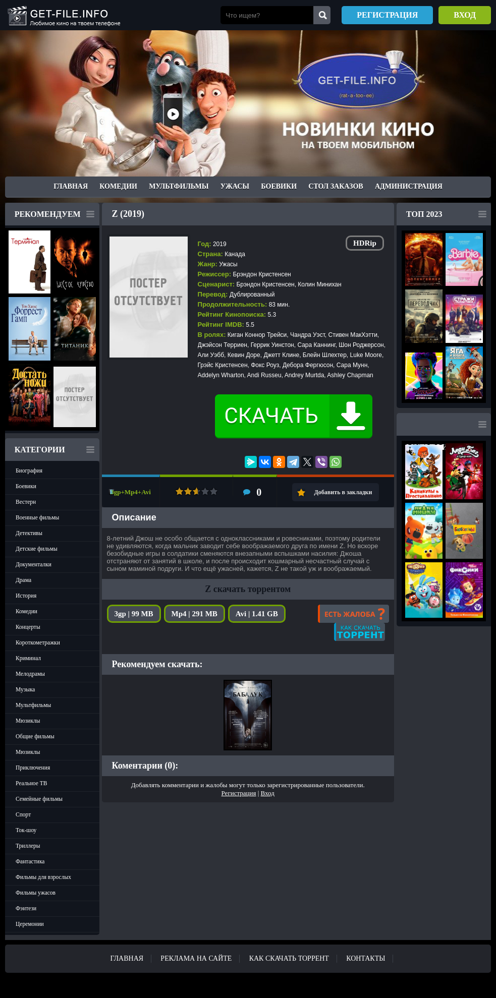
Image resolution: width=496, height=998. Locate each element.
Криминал (28, 658)
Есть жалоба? (353, 614)
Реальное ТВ (31, 783)
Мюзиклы (28, 721)
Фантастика (30, 861)
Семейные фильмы (39, 799)
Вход (465, 15)
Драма (23, 580)
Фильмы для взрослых (43, 877)
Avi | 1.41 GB (257, 614)
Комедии (118, 186)
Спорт (23, 814)
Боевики (279, 186)
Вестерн (26, 502)
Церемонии (30, 924)
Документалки (33, 564)
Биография (29, 470)
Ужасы (235, 186)
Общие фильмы (35, 736)
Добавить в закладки (343, 492)
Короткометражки (38, 642)
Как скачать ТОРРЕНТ (289, 958)
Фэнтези (26, 908)
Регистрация (387, 15)
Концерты (28, 627)
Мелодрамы (30, 674)
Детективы (29, 533)
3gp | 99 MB (134, 614)
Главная (70, 186)
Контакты (365, 958)
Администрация (409, 186)
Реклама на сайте (196, 958)
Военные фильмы (37, 517)
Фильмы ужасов (36, 893)
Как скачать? (359, 632)
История (26, 596)
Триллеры (28, 846)
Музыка (25, 689)
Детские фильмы (37, 549)
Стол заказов (335, 186)
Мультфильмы (178, 186)
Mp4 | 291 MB (194, 614)
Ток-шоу (26, 830)
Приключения (33, 768)
